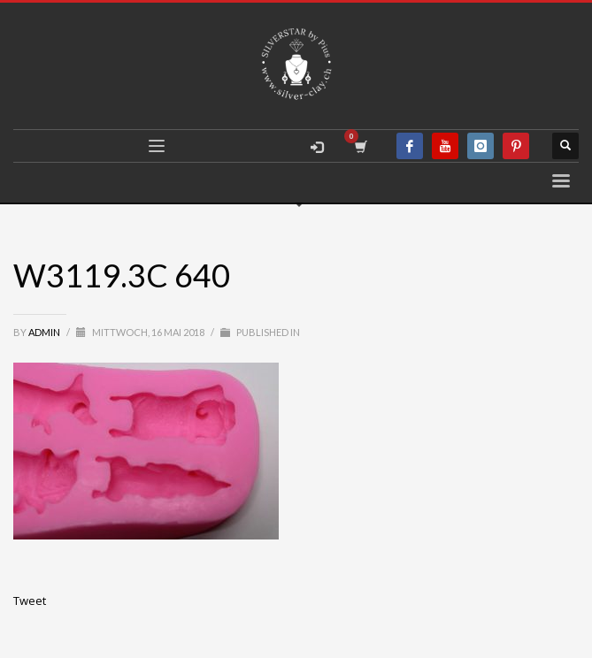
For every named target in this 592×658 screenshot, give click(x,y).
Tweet (29, 600)
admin (45, 332)
